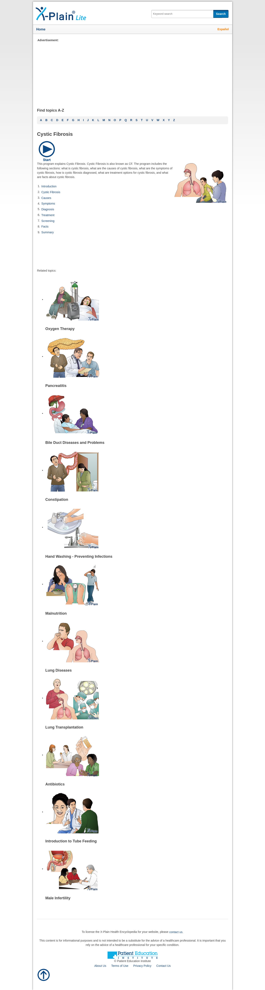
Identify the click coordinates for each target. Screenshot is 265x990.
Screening (47, 220)
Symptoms (48, 203)
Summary (47, 232)
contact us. (176, 931)
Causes (46, 197)
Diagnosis (47, 209)
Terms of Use (119, 965)
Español (223, 29)
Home (40, 29)
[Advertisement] (129, 71)
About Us (100, 965)
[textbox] (186, 14)
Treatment (47, 215)
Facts (44, 226)
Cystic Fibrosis (50, 192)
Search (221, 14)
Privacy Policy (142, 965)
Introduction (48, 186)
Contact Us (163, 965)
